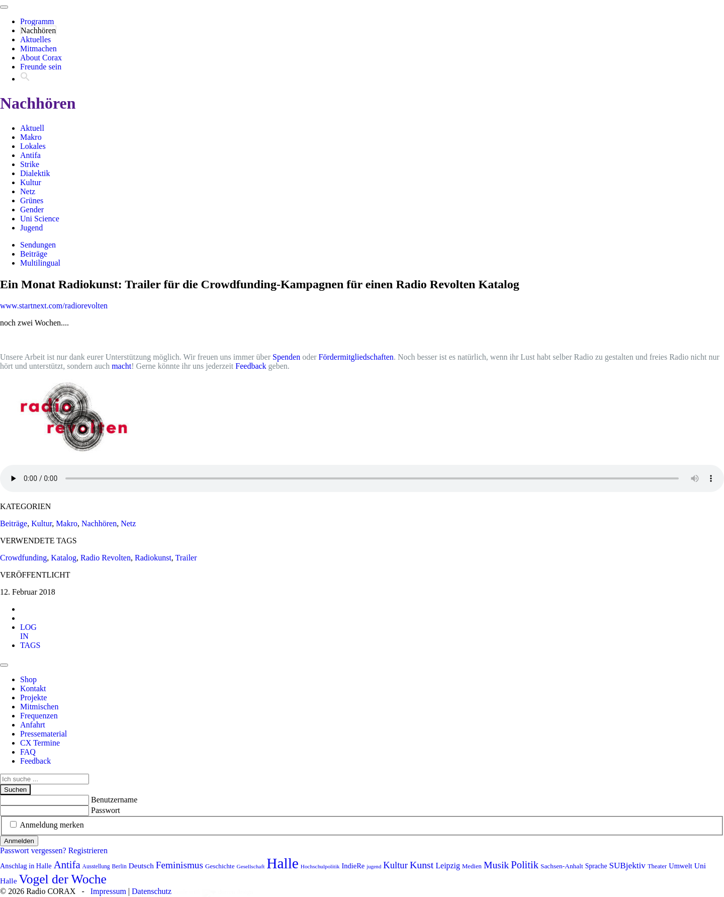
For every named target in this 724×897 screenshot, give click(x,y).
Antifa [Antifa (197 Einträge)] (67, 864)
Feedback (250, 366)
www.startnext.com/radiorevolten (54, 305)
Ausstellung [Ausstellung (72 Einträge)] (96, 866)
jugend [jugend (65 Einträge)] (374, 866)
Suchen (15, 789)
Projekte (33, 697)
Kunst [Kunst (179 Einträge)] (422, 864)
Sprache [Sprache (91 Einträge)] (596, 866)
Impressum (108, 891)
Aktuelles (35, 39)
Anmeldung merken (52, 825)
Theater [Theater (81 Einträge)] (657, 866)
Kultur (30, 182)
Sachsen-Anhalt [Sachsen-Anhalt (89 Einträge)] (561, 866)
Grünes (31, 200)
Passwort (105, 810)
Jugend (31, 227)
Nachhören (38, 30)
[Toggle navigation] (4, 7)
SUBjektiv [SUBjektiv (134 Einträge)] (627, 865)
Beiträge (33, 254)
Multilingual (40, 263)
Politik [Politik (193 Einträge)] (524, 864)
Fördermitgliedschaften (356, 357)
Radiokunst (153, 557)
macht (121, 366)
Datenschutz (151, 891)
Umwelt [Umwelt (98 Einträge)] (680, 866)
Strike (29, 164)
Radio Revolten (105, 557)
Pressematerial (43, 733)
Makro (31, 137)
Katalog (63, 557)
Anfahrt (32, 724)
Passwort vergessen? (33, 850)
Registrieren (88, 850)
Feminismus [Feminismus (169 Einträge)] (179, 865)
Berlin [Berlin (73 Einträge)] (119, 866)
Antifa (30, 155)
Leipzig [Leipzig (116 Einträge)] (447, 865)
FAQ (28, 752)
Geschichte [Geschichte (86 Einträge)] (220, 866)
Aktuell (32, 128)
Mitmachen (38, 48)
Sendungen (38, 244)
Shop (28, 679)
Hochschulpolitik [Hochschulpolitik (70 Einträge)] (320, 866)
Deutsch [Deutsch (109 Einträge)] (141, 865)
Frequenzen (39, 715)
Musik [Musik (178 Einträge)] (496, 864)
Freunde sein (40, 66)
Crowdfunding (23, 557)
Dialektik (35, 173)
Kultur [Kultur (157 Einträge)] (395, 865)
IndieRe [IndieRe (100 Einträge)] (353, 866)
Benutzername (114, 799)
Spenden (286, 357)
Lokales (33, 146)
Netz (27, 191)
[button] (25, 78)
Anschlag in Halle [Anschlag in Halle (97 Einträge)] (26, 866)
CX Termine (40, 743)
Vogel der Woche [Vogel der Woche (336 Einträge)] (63, 879)
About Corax (41, 57)
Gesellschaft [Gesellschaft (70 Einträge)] (251, 866)
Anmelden (19, 841)
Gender (32, 209)
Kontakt (33, 688)
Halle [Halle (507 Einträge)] (282, 863)
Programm (37, 21)
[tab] (28, 631)
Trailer (186, 557)
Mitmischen (39, 706)
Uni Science (39, 218)
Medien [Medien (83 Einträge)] (472, 866)
